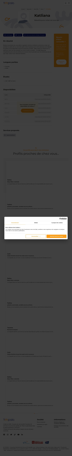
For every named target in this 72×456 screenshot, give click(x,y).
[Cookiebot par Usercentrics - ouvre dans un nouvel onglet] (60, 219)
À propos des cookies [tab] (57, 222)
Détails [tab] (36, 222)
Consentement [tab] (15, 222)
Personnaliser (36, 236)
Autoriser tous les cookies (56, 236)
